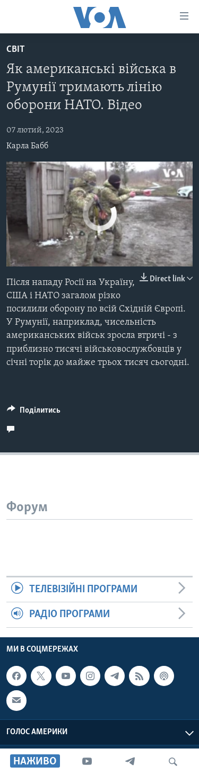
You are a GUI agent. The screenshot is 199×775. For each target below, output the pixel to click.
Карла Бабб (27, 146)
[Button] (33, 413)
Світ (15, 49)
